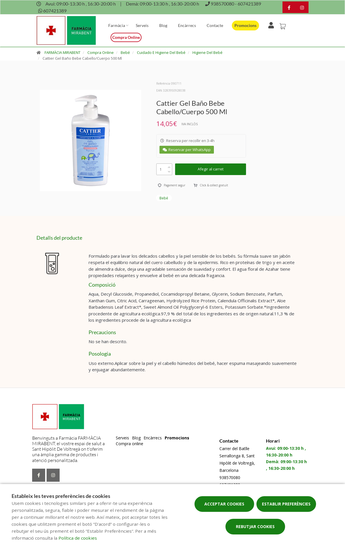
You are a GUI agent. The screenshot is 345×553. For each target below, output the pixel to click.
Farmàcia (116, 25)
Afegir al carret (210, 169)
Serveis (142, 25)
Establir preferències (286, 504)
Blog (163, 25)
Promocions (245, 25)
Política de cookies (77, 538)
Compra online (126, 37)
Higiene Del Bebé (207, 52)
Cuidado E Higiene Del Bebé (161, 52)
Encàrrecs (187, 25)
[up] (169, 166)
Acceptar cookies (224, 504)
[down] (169, 170)
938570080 (229, 477)
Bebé (125, 52)
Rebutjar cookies (255, 526)
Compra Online (100, 52)
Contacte (215, 25)
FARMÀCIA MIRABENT (62, 52)
